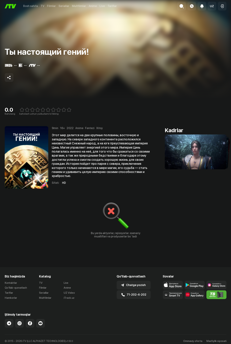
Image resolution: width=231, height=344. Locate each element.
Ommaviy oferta (192, 341)
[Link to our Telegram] (9, 323)
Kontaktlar (11, 282)
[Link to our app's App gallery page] (195, 294)
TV (42, 6)
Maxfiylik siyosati (216, 341)
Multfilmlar (79, 6)
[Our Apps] (173, 294)
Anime (93, 6)
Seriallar (64, 6)
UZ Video (69, 292)
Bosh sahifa (30, 6)
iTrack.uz (69, 297)
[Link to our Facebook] (30, 323)
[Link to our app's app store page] (173, 285)
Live (102, 6)
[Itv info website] (216, 294)
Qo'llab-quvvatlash (16, 287)
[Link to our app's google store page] (195, 285)
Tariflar (112, 6)
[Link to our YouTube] (40, 323)
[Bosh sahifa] (10, 6)
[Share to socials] (9, 77)
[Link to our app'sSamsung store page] (216, 285)
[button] (212, 6)
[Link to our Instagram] (19, 323)
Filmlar (51, 6)
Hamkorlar (11, 297)
